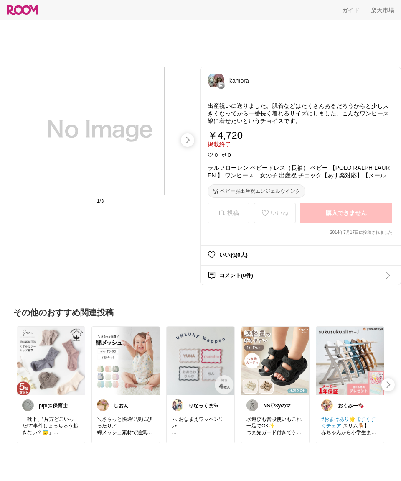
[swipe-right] (187, 140)
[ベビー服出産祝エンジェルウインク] (256, 191)
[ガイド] (351, 10)
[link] (51, 360)
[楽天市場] (382, 10)
